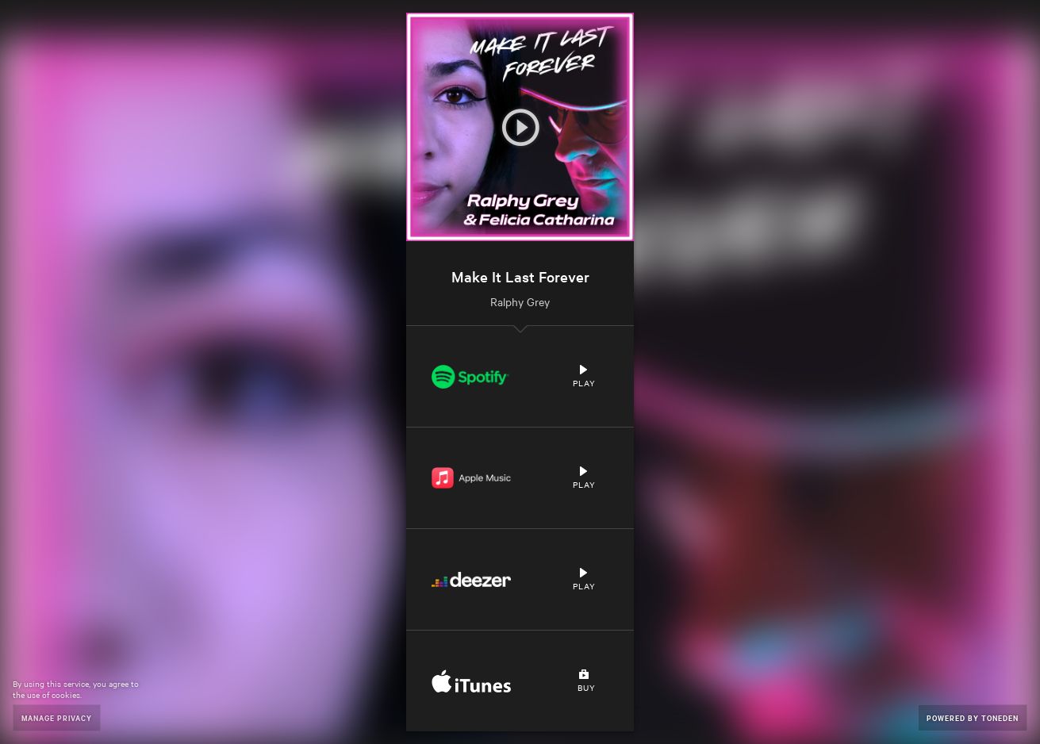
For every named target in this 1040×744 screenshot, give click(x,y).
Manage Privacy (56, 717)
